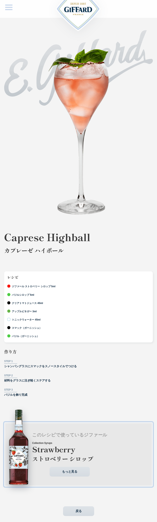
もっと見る (69, 475)
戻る (78, 514)
